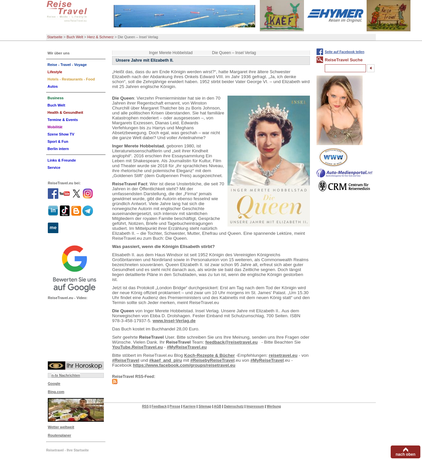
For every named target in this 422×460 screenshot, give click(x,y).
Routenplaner (59, 435)
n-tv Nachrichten (65, 375)
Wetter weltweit (61, 427)
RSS (145, 406)
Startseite (54, 37)
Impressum (255, 406)
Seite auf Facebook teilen (344, 52)
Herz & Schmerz (100, 37)
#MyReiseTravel (267, 360)
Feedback (159, 406)
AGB (217, 406)
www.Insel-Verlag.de (174, 320)
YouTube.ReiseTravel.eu (137, 347)
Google (54, 383)
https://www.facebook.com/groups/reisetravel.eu (184, 365)
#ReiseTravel (125, 360)
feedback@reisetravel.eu (231, 342)
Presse (174, 406)
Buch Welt (75, 37)
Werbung (274, 406)
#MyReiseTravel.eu (187, 347)
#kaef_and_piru (165, 360)
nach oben (405, 454)
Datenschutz (233, 406)
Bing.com (56, 392)
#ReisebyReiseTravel (212, 360)
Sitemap (204, 406)
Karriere (189, 406)
